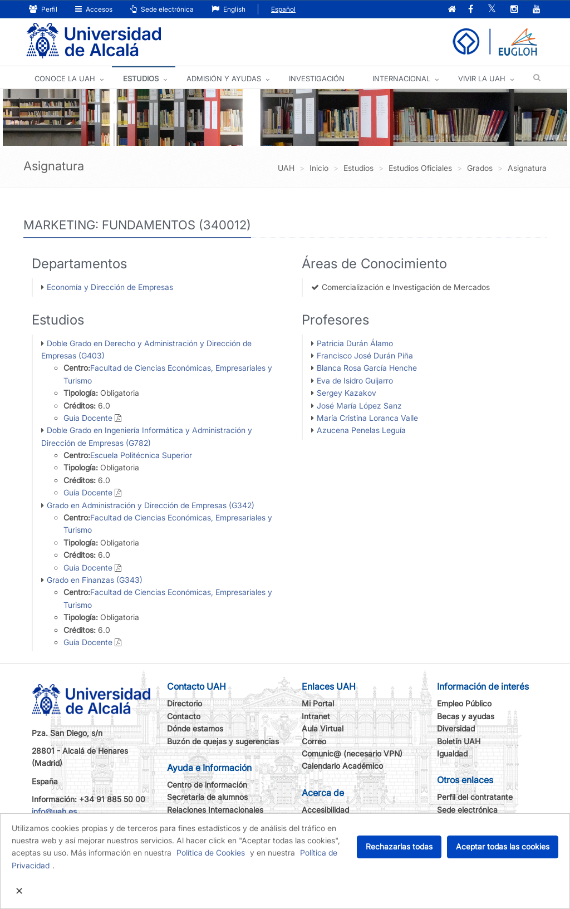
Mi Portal (318, 703)
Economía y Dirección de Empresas (110, 287)
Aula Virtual (322, 728)
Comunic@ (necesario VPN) (352, 753)
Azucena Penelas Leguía (361, 430)
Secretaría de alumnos (207, 797)
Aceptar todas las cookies (502, 846)
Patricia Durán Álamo (355, 343)
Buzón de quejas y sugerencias (223, 741)
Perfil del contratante (475, 797)
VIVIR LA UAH (481, 78)
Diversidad (456, 728)
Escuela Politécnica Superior (141, 455)
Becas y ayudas (465, 716)
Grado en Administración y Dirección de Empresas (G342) (150, 505)
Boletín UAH (458, 741)
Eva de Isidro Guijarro (355, 380)
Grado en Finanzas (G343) (94, 579)
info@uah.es (54, 811)
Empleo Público (464, 703)
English (228, 9)
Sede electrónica (162, 9)
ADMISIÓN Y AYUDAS (223, 78)
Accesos (93, 9)
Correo (314, 741)
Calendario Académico (342, 765)
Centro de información (207, 784)
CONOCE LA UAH (65, 78)
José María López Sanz (359, 405)
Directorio (184, 703)
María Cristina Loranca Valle (367, 417)
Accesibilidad (325, 809)
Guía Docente (87, 417)
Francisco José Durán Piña (365, 355)
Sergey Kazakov (346, 392)
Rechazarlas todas (399, 846)
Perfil (43, 9)
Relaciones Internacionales (215, 809)
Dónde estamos (195, 728)
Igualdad (452, 753)
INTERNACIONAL (401, 78)
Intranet (316, 716)
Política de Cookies (210, 852)
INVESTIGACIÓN (317, 78)
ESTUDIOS (141, 78)
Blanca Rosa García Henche (367, 367)
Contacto (183, 716)
